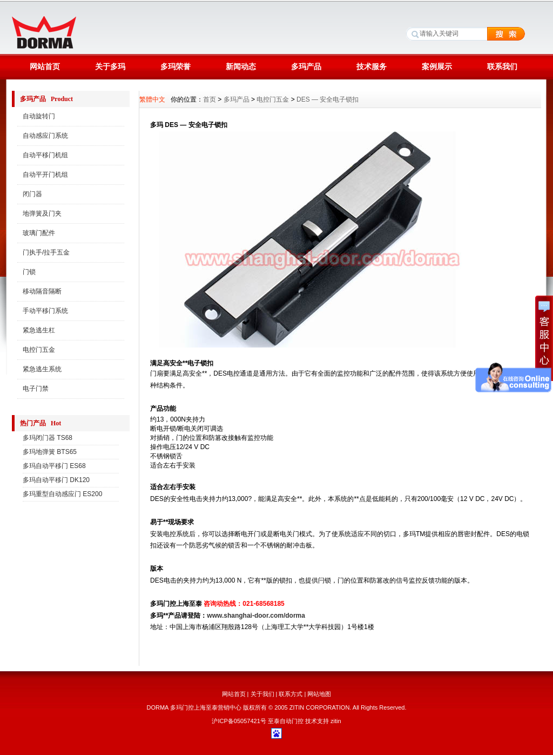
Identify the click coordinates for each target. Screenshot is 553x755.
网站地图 (319, 694)
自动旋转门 (39, 116)
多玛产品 (306, 66)
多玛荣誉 (175, 66)
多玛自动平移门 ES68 (54, 466)
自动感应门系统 (45, 135)
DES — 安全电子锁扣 (327, 99)
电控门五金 (39, 349)
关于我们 (262, 694)
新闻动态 (241, 66)
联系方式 (290, 694)
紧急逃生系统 (42, 369)
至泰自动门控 (286, 721)
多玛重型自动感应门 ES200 (62, 494)
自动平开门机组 (45, 174)
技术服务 (371, 66)
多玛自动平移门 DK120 (56, 480)
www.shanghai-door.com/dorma (256, 615)
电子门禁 (36, 388)
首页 (209, 99)
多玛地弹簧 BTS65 (50, 452)
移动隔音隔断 (42, 291)
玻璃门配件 (39, 233)
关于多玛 (110, 66)
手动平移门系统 (45, 311)
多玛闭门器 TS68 (47, 438)
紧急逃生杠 (39, 330)
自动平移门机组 (45, 155)
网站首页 (45, 66)
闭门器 (32, 194)
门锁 (29, 272)
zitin (336, 721)
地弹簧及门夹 (42, 213)
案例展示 (437, 66)
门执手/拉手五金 (46, 252)
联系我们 (502, 66)
